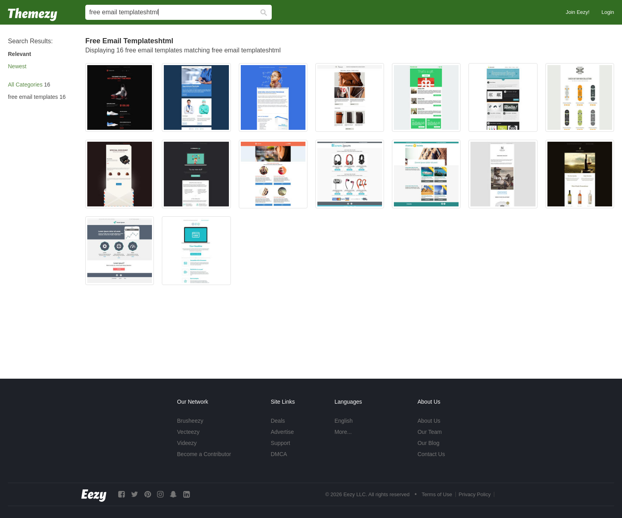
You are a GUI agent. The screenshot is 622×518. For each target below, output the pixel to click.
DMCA (279, 454)
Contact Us (431, 454)
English (343, 421)
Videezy (187, 443)
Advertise (282, 432)
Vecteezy (188, 432)
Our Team (429, 432)
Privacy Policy (475, 494)
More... (343, 432)
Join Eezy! (577, 12)
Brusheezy (190, 421)
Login (607, 12)
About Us (428, 421)
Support (280, 443)
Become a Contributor (204, 454)
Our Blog (428, 443)
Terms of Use (437, 494)
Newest (17, 66)
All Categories (25, 84)
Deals (278, 421)
